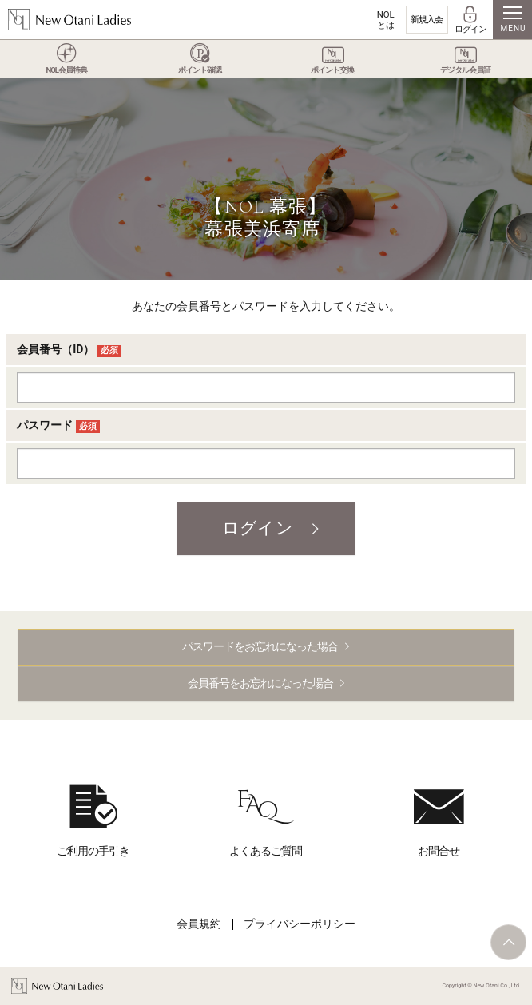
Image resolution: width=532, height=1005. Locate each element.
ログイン (257, 528)
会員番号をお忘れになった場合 (260, 683)
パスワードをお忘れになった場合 (260, 646)
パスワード (58, 426)
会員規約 (199, 923)
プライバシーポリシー (299, 923)
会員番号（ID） (69, 350)
